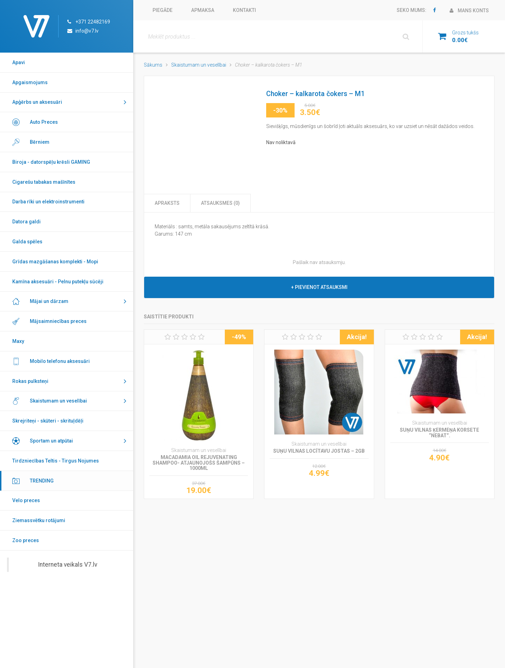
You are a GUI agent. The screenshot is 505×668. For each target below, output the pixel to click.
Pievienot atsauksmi (321, 287)
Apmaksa (202, 10)
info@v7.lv (87, 31)
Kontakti (244, 10)
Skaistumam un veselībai (198, 65)
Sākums (153, 65)
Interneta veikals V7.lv (67, 564)
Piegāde (163, 10)
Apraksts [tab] (167, 203)
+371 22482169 (92, 22)
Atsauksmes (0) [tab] (220, 203)
